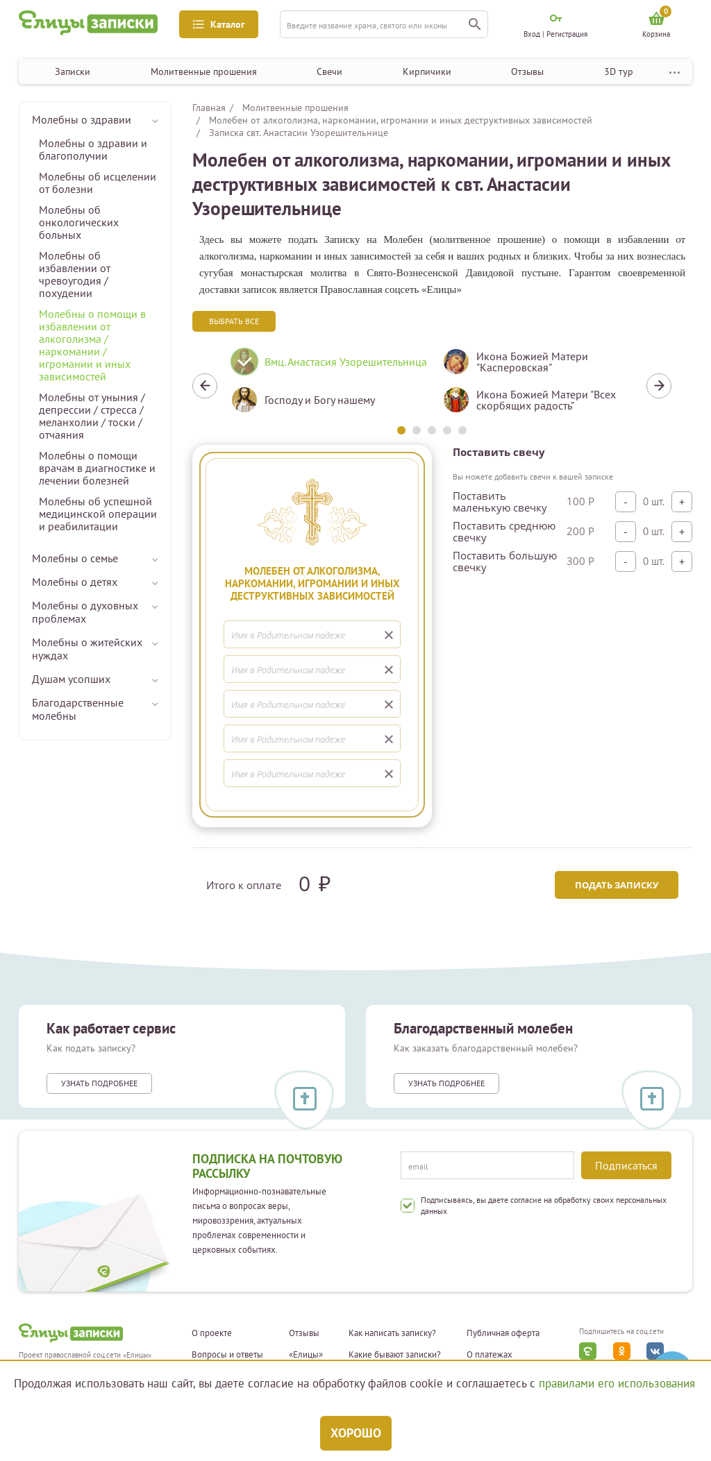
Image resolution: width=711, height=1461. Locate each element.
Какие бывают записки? (395, 1354)
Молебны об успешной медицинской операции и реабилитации (98, 513)
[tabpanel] (326, 386)
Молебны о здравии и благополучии (93, 149)
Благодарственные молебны (78, 709)
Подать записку (616, 885)
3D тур (618, 71)
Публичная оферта (503, 1333)
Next (658, 385)
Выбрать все (234, 321)
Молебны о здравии (81, 119)
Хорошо (356, 1433)
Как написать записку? (392, 1333)
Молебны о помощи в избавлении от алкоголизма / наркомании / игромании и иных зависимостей (92, 345)
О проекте (212, 1333)
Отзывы (527, 71)
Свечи (329, 71)
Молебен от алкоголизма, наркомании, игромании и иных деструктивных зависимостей (400, 120)
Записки (72, 71)
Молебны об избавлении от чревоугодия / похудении (74, 274)
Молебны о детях (74, 582)
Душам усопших (71, 679)
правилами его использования (617, 1383)
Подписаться (626, 1165)
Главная (209, 107)
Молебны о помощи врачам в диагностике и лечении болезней (97, 467)
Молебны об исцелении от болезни (97, 182)
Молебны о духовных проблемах (85, 611)
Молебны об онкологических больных (79, 222)
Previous (204, 385)
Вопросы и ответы (227, 1354)
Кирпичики (427, 71)
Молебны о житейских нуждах (87, 648)
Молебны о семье (75, 558)
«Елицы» (306, 1354)
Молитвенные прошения (204, 71)
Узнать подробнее (99, 1083)
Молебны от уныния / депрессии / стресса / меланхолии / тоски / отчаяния (92, 415)
